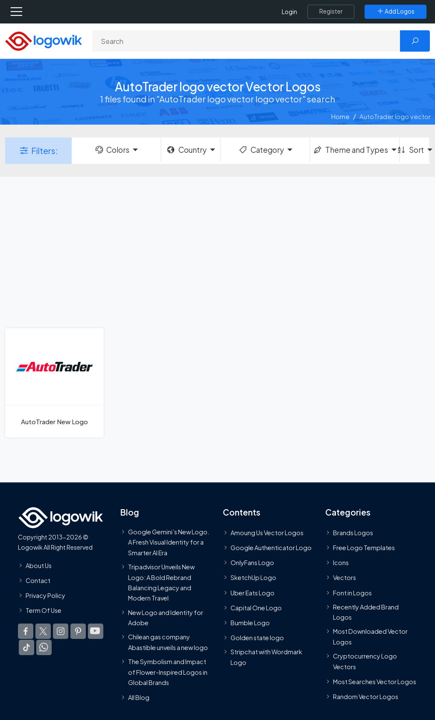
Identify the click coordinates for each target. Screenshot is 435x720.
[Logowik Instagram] (60, 631)
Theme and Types (350, 149)
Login (289, 11)
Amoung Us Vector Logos (267, 532)
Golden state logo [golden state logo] (257, 637)
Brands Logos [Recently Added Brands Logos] (353, 532)
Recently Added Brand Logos (366, 612)
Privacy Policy (45, 595)
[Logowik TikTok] (26, 647)
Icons (341, 562)
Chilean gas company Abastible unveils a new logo (168, 642)
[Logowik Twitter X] (43, 631)
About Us (39, 565)
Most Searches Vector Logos (374, 681)
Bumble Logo (250, 623)
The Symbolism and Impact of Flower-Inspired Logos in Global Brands (167, 672)
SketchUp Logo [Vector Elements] (253, 578)
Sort (412, 149)
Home (340, 116)
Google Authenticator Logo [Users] (271, 547)
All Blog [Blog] (138, 697)
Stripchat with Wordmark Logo (266, 657)
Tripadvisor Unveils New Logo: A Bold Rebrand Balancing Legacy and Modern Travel (161, 582)
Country (186, 149)
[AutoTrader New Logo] (54, 382)
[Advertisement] (217, 251)
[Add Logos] (395, 11)
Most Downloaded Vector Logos (370, 637)
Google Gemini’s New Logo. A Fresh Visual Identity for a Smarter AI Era (168, 542)
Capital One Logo (256, 608)
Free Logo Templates (364, 547)
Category (260, 149)
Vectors (344, 578)
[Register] (330, 11)
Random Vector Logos (365, 696)
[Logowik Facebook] (25, 631)
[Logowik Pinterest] (78, 631)
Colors (111, 149)
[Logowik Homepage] (43, 40)
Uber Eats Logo (252, 593)
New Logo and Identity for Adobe (165, 618)
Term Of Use (43, 610)
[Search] (246, 41)
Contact (38, 580)
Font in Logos (352, 593)
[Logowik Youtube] (95, 631)
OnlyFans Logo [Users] (252, 562)
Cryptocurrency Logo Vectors (365, 661)
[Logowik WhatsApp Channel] (44, 647)
